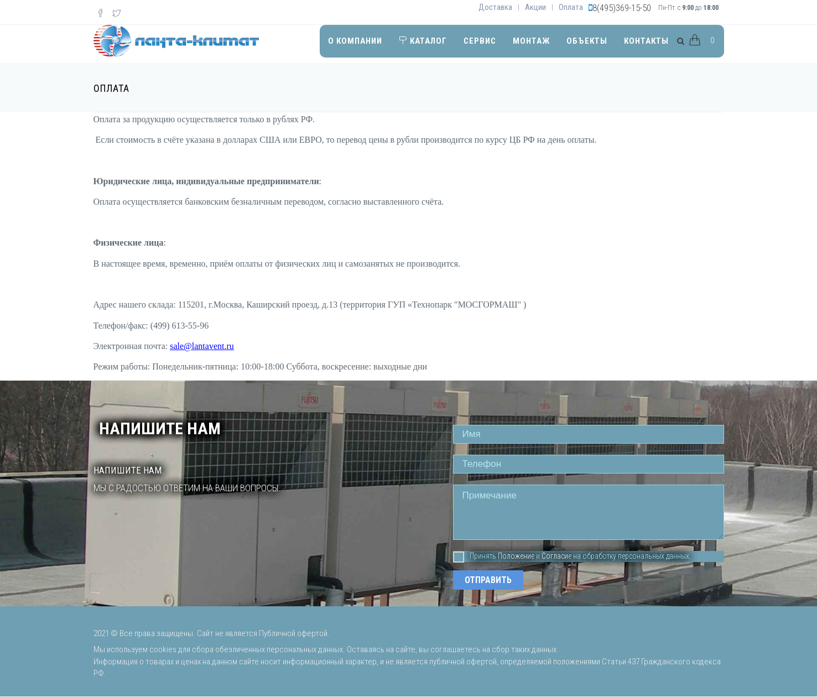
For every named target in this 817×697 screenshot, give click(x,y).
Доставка (495, 7)
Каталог (423, 41)
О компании (355, 41)
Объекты (586, 41)
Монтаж (531, 41)
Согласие (556, 556)
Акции (535, 7)
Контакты (646, 41)
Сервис (480, 41)
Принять (474, 556)
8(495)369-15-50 (621, 7)
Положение (516, 556)
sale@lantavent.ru (202, 346)
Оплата (571, 7)
